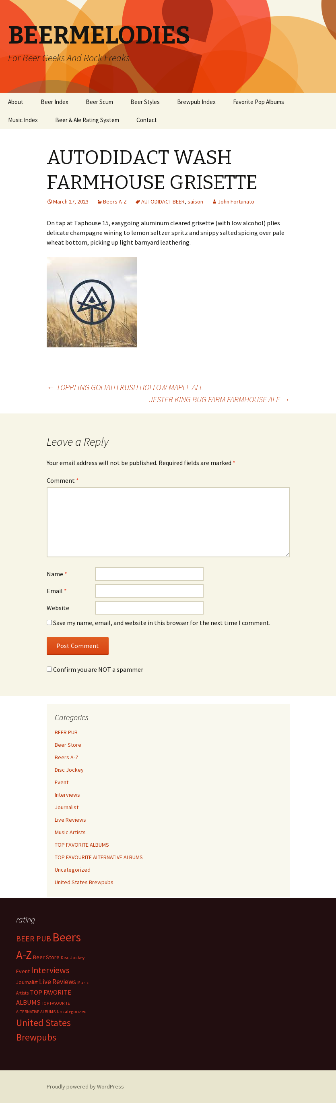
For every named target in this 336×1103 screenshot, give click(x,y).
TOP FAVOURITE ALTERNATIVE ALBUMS (99, 857)
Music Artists (70, 832)
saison (195, 201)
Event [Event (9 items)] (23, 971)
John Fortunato (236, 201)
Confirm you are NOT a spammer (95, 669)
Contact (146, 120)
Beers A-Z (115, 201)
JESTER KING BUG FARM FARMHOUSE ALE (219, 399)
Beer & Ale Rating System (87, 120)
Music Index (23, 120)
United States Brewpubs (84, 882)
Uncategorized (73, 869)
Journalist (66, 807)
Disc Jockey (69, 769)
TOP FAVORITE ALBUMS (82, 844)
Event (61, 782)
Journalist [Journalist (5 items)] (27, 982)
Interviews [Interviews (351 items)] (50, 970)
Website (58, 608)
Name (57, 574)
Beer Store (68, 744)
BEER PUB (66, 732)
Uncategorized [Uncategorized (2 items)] (72, 1011)
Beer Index (54, 102)
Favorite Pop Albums (258, 102)
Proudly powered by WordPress (85, 1086)
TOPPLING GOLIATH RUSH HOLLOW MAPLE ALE (125, 387)
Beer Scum (99, 102)
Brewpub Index (196, 102)
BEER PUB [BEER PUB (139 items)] (33, 938)
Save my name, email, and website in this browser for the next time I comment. (161, 623)
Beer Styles (145, 102)
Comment (63, 480)
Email (57, 591)
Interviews (67, 794)
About (15, 102)
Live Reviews (70, 819)
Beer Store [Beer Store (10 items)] (46, 957)
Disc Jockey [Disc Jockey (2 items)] (73, 957)
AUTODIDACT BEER (163, 201)
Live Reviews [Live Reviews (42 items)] (57, 981)
